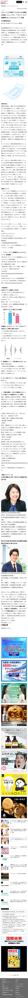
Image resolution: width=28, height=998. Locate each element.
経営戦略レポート (5, 992)
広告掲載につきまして (20, 986)
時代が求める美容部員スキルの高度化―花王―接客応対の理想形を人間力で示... (18, 831)
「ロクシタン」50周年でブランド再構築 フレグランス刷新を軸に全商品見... (18, 822)
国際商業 (4, 979)
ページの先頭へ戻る (14, 975)
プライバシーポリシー (20, 996)
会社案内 (17, 990)
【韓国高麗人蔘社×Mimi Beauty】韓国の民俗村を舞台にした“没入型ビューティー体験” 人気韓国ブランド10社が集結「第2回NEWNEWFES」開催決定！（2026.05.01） (14, 921)
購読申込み (18, 992)
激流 (3, 984)
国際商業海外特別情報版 (7, 994)
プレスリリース (5, 909)
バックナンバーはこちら (14, 969)
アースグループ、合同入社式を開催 (18, 873)
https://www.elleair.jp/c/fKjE (14, 441)
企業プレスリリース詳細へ (8, 620)
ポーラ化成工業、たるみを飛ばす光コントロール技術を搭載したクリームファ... (18, 884)
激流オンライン (5, 986)
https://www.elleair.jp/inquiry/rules (13, 283)
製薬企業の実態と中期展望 (7, 990)
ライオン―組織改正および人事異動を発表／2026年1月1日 (18, 856)
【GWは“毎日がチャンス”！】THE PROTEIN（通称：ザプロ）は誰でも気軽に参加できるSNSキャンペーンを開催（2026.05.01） (13, 931)
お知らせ (17, 979)
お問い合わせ (18, 994)
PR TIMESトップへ (6, 622)
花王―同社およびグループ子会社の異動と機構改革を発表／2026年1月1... (18, 892)
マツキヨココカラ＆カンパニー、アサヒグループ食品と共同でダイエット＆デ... (18, 840)
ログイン (19, 2)
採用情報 (17, 988)
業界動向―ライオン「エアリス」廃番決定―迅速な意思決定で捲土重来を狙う (18, 866)
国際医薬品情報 (5, 988)
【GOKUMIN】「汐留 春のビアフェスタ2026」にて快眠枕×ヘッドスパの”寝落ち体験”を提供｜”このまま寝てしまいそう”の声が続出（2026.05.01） (14, 926)
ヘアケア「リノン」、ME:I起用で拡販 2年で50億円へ (18, 847)
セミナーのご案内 (19, 984)
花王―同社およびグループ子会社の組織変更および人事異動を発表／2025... (18, 901)
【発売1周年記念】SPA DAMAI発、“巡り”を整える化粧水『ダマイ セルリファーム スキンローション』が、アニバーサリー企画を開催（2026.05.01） (13, 913)
